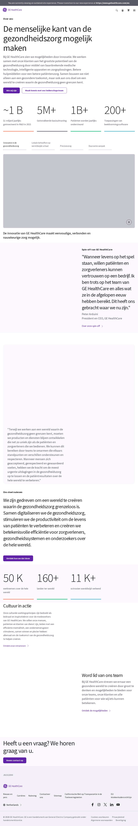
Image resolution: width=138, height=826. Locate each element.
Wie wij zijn (11, 90)
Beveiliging (121, 820)
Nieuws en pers (7, 796)
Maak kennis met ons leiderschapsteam (44, 90)
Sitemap (58, 795)
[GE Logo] (12, 9)
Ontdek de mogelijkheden (96, 710)
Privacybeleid (118, 817)
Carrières (21, 795)
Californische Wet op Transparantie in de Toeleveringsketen (83, 796)
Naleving (32, 795)
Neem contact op (14, 760)
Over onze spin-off (92, 325)
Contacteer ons (45, 796)
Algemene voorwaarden (101, 820)
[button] (117, 11)
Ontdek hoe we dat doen (18, 558)
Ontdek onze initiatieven (16, 645)
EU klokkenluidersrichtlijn (121, 796)
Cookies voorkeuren (100, 817)
